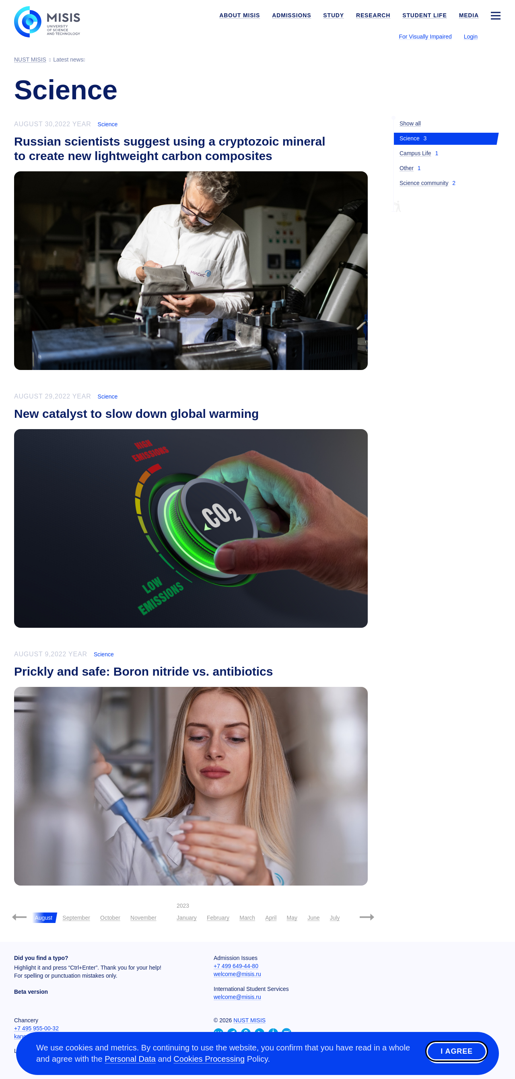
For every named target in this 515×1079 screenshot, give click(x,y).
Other (407, 168)
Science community (424, 183)
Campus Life (415, 153)
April (270, 918)
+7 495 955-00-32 (36, 1028)
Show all (410, 123)
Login (471, 36)
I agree (457, 1052)
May (292, 918)
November (143, 918)
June (313, 918)
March (247, 918)
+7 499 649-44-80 (236, 966)
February (218, 918)
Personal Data (130, 1058)
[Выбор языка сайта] (495, 36)
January (187, 918)
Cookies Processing (209, 1058)
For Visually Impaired (425, 36)
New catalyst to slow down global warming (136, 413)
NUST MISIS (249, 1020)
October (110, 918)
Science (108, 124)
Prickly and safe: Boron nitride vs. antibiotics (143, 671)
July (335, 918)
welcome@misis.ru (237, 974)
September (76, 918)
